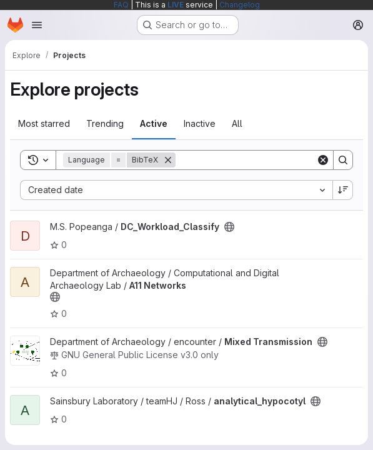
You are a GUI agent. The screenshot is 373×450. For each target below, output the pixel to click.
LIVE (175, 4)
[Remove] (168, 160)
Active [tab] (153, 123)
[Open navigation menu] (37, 25)
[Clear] (323, 160)
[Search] (253, 160)
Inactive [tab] (200, 123)
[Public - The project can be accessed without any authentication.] (229, 227)
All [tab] (237, 123)
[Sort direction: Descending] (343, 190)
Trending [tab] (105, 123)
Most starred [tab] (44, 123)
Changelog (239, 4)
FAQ (121, 4)
